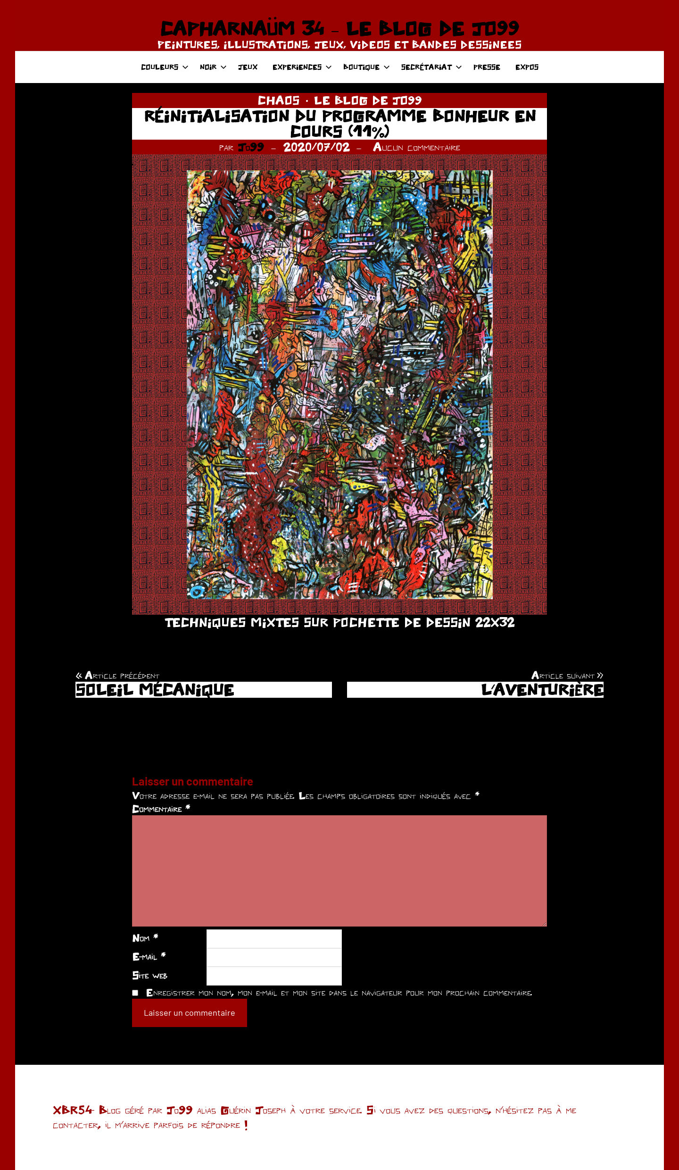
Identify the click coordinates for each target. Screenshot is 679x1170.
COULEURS (165, 66)
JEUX (247, 66)
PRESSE (486, 66)
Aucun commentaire (416, 146)
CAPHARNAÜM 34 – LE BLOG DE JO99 (339, 28)
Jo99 (251, 146)
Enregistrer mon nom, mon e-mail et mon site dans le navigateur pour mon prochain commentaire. (339, 992)
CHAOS (278, 100)
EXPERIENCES (302, 66)
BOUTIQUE (366, 66)
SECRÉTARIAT (431, 66)
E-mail (149, 956)
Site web (149, 975)
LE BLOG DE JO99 (368, 100)
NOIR (213, 66)
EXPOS (526, 66)
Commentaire (161, 808)
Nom (145, 937)
